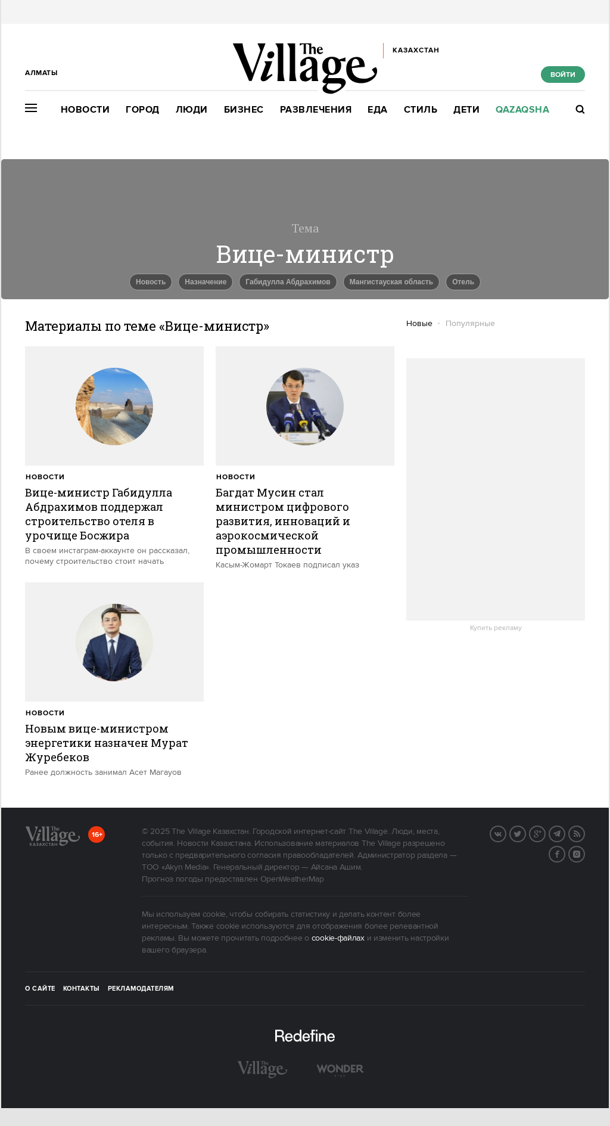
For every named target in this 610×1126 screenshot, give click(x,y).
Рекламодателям (141, 989)
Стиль (421, 110)
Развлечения (316, 110)
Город (143, 110)
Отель (463, 282)
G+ (545, 832)
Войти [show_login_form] (562, 74)
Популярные (470, 323)
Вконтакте (505, 832)
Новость (151, 282)
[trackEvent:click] (114, 456)
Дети (466, 110)
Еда (378, 110)
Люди (192, 110)
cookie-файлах (338, 938)
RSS (584, 832)
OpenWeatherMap (292, 879)
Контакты (81, 989)
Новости (85, 110)
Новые (419, 323)
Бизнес (244, 110)
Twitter (525, 832)
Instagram (584, 853)
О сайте (40, 989)
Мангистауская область (391, 282)
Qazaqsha (522, 110)
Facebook (564, 853)
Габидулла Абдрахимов (287, 282)
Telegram (564, 832)
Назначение (205, 282)
